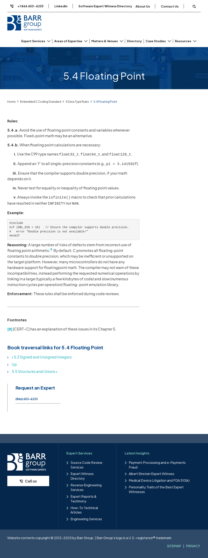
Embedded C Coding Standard (40, 101)
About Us (142, 6)
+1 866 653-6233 (30, 6)
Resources (183, 41)
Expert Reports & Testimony (83, 498)
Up (14, 364)
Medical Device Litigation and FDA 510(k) (159, 480)
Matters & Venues (104, 41)
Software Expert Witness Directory (105, 6)
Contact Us (170, 6)
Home (11, 101)
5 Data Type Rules (77, 101)
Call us (31, 481)
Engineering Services (86, 519)
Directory (134, 41)
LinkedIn (60, 6)
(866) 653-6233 (26, 399)
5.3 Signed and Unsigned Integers (42, 357)
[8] (9, 329)
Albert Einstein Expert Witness (151, 474)
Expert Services (33, 41)
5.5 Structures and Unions (34, 371)
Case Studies (156, 41)
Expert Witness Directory (82, 476)
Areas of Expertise (68, 41)
